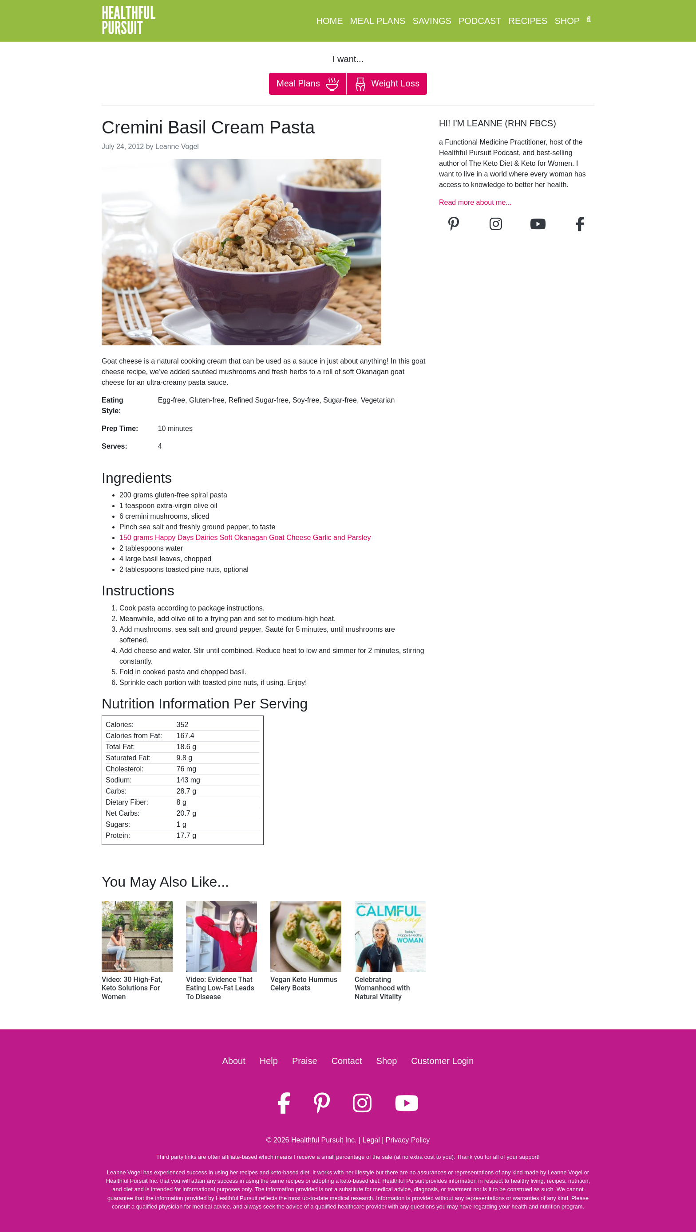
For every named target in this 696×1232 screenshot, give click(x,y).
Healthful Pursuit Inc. (324, 1140)
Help (269, 1061)
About (233, 1061)
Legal (371, 1140)
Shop (567, 21)
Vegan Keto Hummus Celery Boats (303, 983)
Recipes (528, 21)
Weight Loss (386, 84)
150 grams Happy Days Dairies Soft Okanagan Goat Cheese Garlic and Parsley (245, 537)
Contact (347, 1061)
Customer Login (442, 1061)
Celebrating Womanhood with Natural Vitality (382, 988)
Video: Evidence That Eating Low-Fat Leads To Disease (220, 988)
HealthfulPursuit (128, 21)
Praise (304, 1061)
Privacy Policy (408, 1140)
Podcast (480, 21)
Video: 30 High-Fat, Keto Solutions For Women (132, 988)
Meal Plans (378, 21)
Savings (431, 21)
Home (329, 21)
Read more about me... (475, 202)
